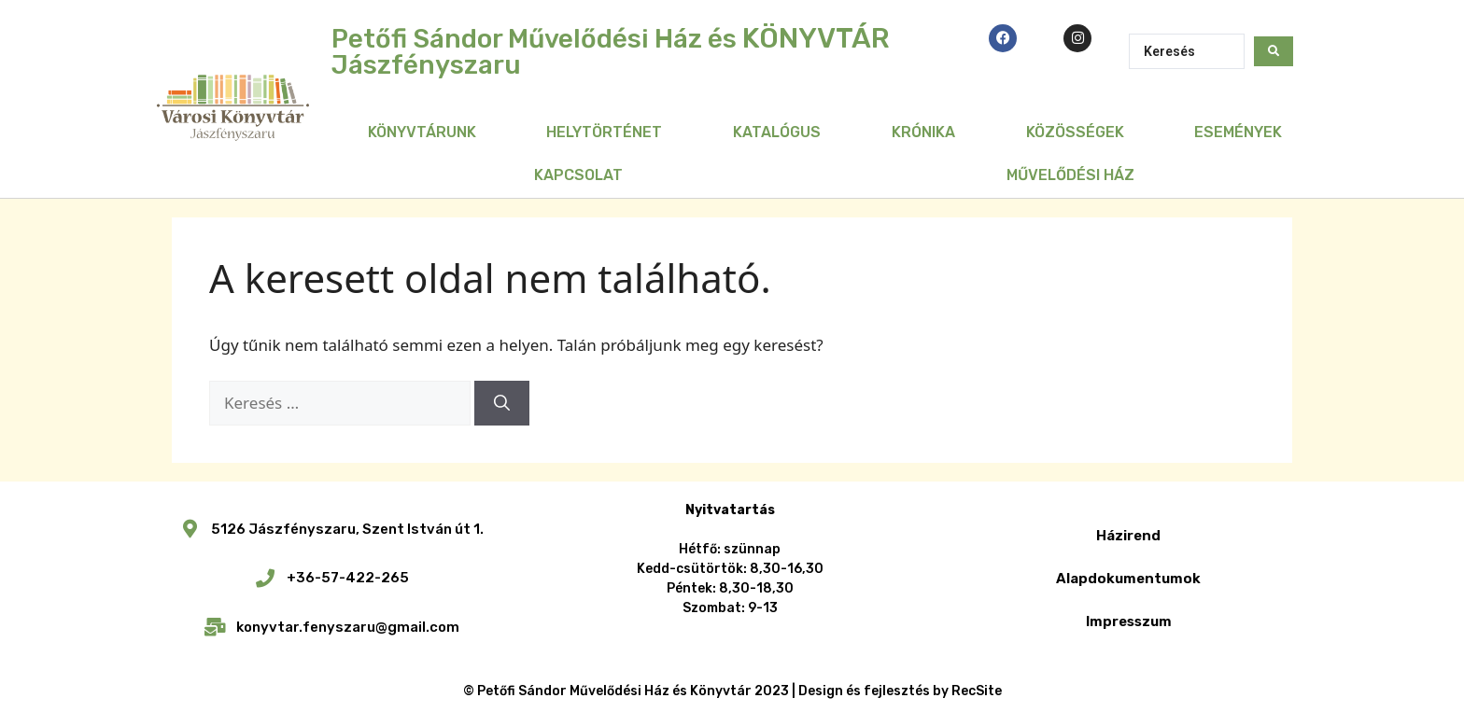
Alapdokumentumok (1128, 578)
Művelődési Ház (1070, 175)
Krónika (923, 132)
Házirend (1128, 535)
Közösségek (1075, 132)
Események (1238, 132)
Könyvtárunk (422, 132)
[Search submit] (1273, 51)
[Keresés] (501, 403)
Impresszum (1129, 621)
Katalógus (777, 132)
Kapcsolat (578, 175)
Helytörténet (604, 132)
